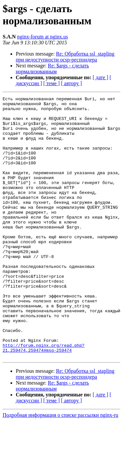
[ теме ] (51, 83)
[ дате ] (100, 77)
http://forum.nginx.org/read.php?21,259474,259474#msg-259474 (44, 398)
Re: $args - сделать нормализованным (52, 68)
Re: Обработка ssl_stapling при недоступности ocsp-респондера (65, 56)
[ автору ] (71, 83)
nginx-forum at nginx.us (42, 36)
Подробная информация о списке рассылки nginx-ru (60, 467)
